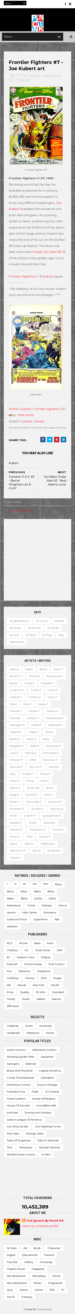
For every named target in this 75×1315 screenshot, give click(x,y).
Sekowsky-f (34, 802)
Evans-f (43, 704)
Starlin (33, 823)
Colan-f (36, 690)
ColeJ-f (53, 690)
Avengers (13, 1064)
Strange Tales (34, 1133)
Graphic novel (16, 1269)
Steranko (50, 823)
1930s (58, 885)
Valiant (40, 999)
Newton (54, 767)
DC (12, 82)
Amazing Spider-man (20, 1057)
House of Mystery (43, 1099)
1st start (49, 635)
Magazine (38, 1269)
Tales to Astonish (48, 1141)
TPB (52, 1290)
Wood (57, 851)
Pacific (55, 985)
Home (13, 409)
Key (28, 642)
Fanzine (49, 1255)
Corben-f (35, 697)
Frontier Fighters (46, 409)
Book (37, 1248)
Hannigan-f (17, 725)
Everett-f (16, 711)
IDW (44, 978)
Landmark (13, 1033)
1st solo (33, 635)
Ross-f (48, 795)
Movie (50, 1033)
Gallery (28, 1262)
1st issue (15, 628)
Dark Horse (42, 950)
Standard (58, 992)
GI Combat (52, 1092)
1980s (10, 899)
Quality (24, 992)
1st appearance (20, 621)
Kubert (23, 82)
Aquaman (47, 1057)
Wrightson (16, 858)
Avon (50, 943)
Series (39, 1290)
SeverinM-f (17, 809)
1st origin (32, 628)
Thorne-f (16, 837)
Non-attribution (17, 1283)
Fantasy (47, 906)
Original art (55, 1283)
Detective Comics (18, 1085)
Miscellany (39, 1276)
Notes (37, 1283)
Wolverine (25, 1147)
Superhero (41, 920)
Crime (31, 906)
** (15, 885)
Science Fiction (17, 920)
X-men (46, 1154)
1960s (37, 891)
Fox (9, 971)
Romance (50, 912)
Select (23, 1290)
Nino (13, 774)
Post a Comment (21, 511)
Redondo (33, 788)
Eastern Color (26, 957)
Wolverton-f (38, 851)
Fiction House (33, 964)
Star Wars (13, 1133)
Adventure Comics (44, 1050)
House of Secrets (18, 1106)
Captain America (50, 1071)
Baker (29, 669)
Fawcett (12, 964)
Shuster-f (37, 809)
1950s (34, 77)
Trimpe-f (16, 844)
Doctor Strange (47, 1085)
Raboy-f (15, 788)
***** (45, 885)
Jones (49, 732)
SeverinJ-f (55, 802)
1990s (24, 899)
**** (35, 885)
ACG (10, 943)
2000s (38, 899)
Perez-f (45, 774)
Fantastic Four (16, 1092)
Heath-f (36, 725)
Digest (11, 1255)
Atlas (37, 943)
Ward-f (48, 844)
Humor (11, 912)
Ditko (13, 704)
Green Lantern (16, 1099)
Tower (26, 999)
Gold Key (13, 978)
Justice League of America (24, 1120)
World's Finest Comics (21, 1154)
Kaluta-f (15, 739)
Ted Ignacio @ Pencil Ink (45, 1221)
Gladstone (43, 971)
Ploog (30, 781)
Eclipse (45, 957)
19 (25, 77)
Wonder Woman (49, 1147)
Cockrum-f (17, 690)
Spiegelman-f (52, 816)
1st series (16, 635)
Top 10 (11, 1297)
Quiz (10, 1290)
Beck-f (59, 669)
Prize (10, 992)
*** (18, 77)
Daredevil (47, 1078)
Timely (11, 999)
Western (12, 926)
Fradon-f (52, 711)
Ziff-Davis (13, 1006)
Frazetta (15, 718)
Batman (31, 1064)
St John (40, 992)
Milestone (33, 1033)
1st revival (51, 628)
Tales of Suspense (19, 1141)
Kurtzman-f (53, 746)
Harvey (29, 978)
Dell (59, 950)
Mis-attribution (16, 1276)
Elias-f (28, 704)
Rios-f (50, 788)
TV (62, 1290)
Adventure (52, 77)
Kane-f (32, 739)
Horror (62, 906)
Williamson (17, 851)
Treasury (26, 1297)
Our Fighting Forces (48, 1127)
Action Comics (16, 1050)
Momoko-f (50, 760)
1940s (10, 891)
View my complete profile (40, 1226)
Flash (35, 1092)
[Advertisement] (37, 560)
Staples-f (16, 823)
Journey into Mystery (38, 1113)
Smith (13, 816)
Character (53, 1248)
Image (57, 978)
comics (27, 422)
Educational (29, 1255)
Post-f (45, 781)
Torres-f (33, 837)
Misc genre (29, 912)
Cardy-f (29, 683)
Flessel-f (34, 711)
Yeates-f (35, 858)
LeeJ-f (14, 753)
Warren (56, 999)
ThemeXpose (44, 1309)
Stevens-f (16, 830)
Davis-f (52, 697)
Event (29, 1026)
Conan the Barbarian (20, 1078)
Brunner (35, 676)
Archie (23, 943)
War (57, 920)
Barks (43, 669)
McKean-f (16, 760)
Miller (33, 760)
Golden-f (33, 718)
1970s (50, 891)
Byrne (14, 683)
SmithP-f (30, 816)
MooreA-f (16, 767)
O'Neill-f (28, 774)
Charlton (12, 950)
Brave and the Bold (19, 1071)
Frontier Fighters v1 (23, 278)
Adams (14, 669)
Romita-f (32, 795)
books (39, 422)
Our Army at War (17, 1127)
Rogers (14, 795)
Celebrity (13, 1026)
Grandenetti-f (55, 718)
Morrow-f (36, 767)
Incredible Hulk (46, 1106)
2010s (52, 899)
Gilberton (24, 971)
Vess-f (32, 844)
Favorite (12, 1262)
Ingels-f (34, 732)
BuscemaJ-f (55, 676)
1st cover (42, 621)
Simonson (57, 809)
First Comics (56, 964)
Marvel (21, 985)
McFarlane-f (51, 753)
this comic (26, 415)
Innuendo (45, 1026)
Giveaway (46, 1262)
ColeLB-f (16, 697)
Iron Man (12, 1113)
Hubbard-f (56, 725)
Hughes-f (16, 732)
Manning (30, 753)
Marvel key (45, 642)
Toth (48, 837)
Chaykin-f (47, 683)
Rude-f (14, 802)
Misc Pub (38, 985)
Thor (10, 1147)
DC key (15, 642)
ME (9, 985)
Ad (25, 1248)
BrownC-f (16, 676)
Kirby (46, 739)
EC (8, 957)
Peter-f (15, 781)
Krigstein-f (17, 746)
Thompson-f (38, 830)
